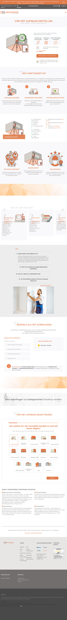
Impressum (22, 553)
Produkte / (28, 23)
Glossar (20, 581)
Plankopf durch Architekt (12, 349)
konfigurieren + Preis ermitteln (47, 55)
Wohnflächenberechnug (12, 353)
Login (64, 6)
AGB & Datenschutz (22, 556)
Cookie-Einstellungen (22, 559)
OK (63, 2)
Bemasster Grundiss (44, 345)
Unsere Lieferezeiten (28, 550)
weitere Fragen (46, 285)
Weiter (52, 478)
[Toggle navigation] (65, 12)
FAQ (44, 63)
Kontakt (22, 547)
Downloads (28, 555)
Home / (23, 23)
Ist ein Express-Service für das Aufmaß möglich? (33, 280)
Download (56, 6)
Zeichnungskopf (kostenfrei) (13, 344)
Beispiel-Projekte (5, 578)
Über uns (21, 550)
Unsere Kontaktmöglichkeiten (33, 533)
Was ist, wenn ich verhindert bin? (28, 274)
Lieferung (28, 553)
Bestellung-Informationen (28, 558)
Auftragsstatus (33, 6)
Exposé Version (10, 358)
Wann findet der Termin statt (27, 253)
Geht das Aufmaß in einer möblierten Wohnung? (33, 267)
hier (21, 606)
